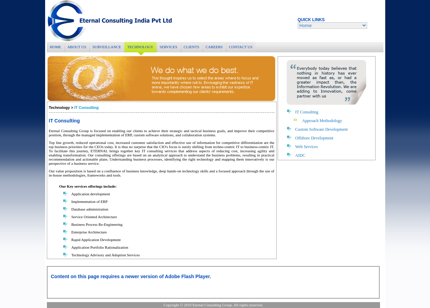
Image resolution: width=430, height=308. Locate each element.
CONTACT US (241, 47)
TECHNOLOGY (140, 47)
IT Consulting (307, 112)
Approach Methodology (322, 120)
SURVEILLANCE (106, 47)
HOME (55, 47)
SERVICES (168, 47)
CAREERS (214, 47)
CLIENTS (191, 47)
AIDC (300, 155)
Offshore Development (314, 138)
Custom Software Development (321, 129)
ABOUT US (76, 47)
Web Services (306, 146)
